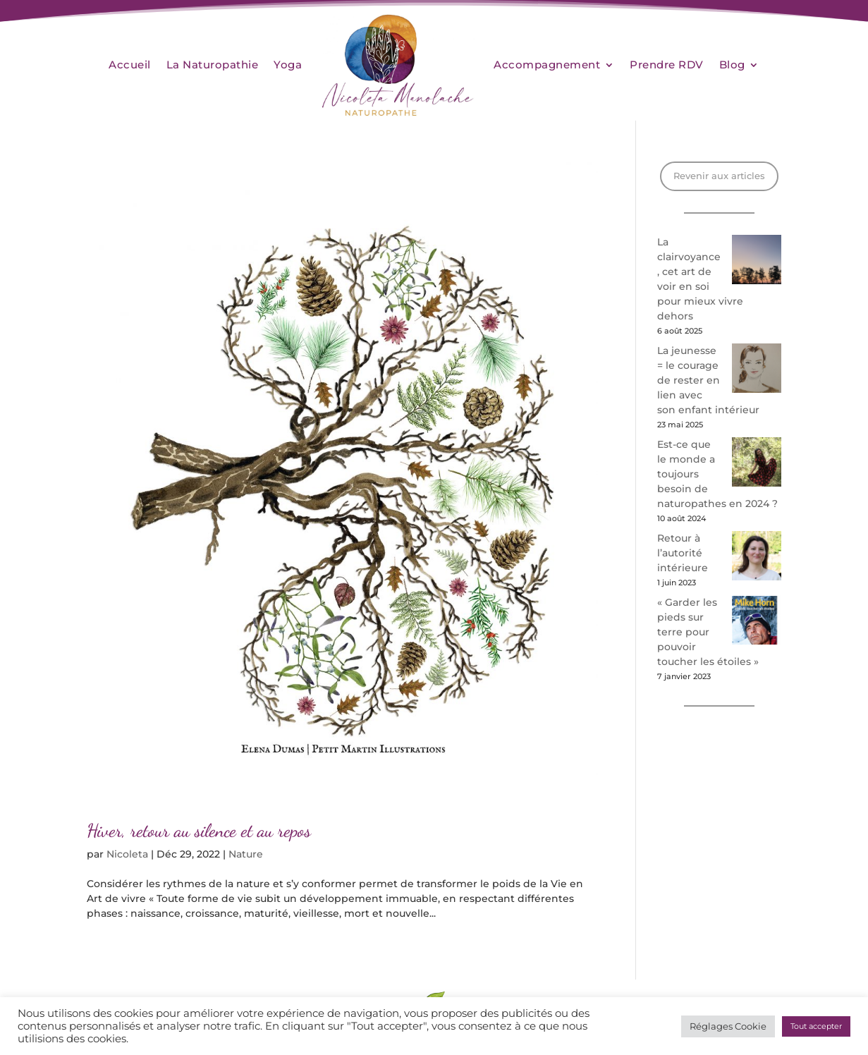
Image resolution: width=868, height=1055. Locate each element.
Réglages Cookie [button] (728, 1026)
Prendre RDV (667, 64)
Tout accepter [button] (816, 1026)
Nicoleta (127, 854)
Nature (245, 854)
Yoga (288, 64)
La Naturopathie (212, 64)
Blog (732, 64)
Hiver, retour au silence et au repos (199, 830)
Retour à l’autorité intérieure (682, 553)
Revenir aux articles (719, 175)
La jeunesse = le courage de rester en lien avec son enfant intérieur (708, 380)
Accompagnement (547, 64)
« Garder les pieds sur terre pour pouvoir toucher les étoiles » (708, 632)
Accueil (130, 64)
